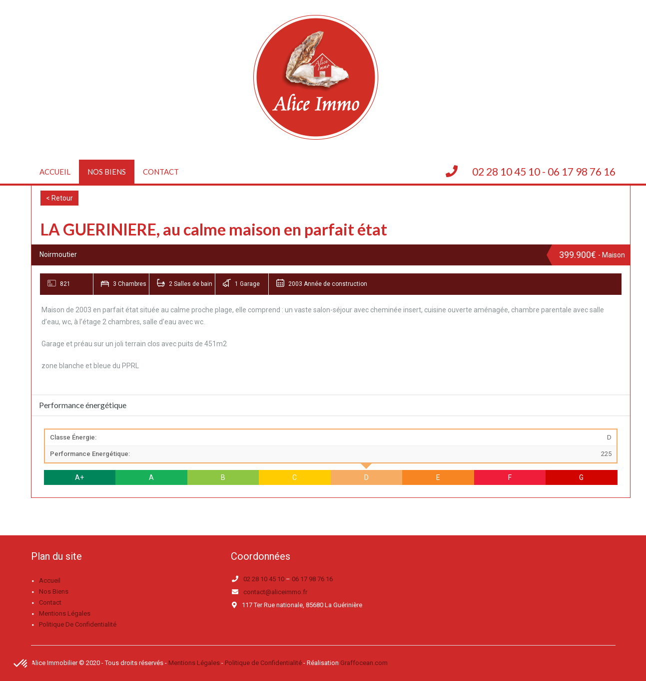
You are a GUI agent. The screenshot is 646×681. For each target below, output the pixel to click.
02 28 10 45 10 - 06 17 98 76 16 (544, 171)
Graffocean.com (364, 663)
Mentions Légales (194, 663)
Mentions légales (64, 613)
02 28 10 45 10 (263, 579)
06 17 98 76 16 (312, 579)
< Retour (59, 198)
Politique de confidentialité (77, 624)
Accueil (54, 171)
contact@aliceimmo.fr (275, 592)
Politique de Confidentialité (263, 663)
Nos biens (106, 171)
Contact (161, 171)
